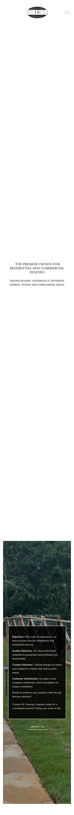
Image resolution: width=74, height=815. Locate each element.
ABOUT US (37, 726)
